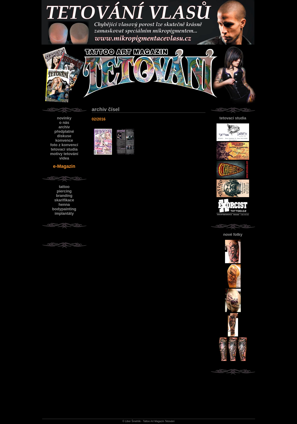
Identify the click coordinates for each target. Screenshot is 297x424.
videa (64, 158)
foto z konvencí (64, 145)
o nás (64, 122)
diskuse (64, 136)
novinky (64, 118)
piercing (64, 191)
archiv (64, 127)
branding (64, 196)
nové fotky (232, 234)
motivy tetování (64, 154)
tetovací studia (232, 118)
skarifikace (64, 200)
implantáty (64, 213)
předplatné (64, 131)
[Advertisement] (233, 393)
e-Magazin (64, 166)
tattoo (64, 187)
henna (64, 204)
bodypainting (64, 209)
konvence (64, 140)
